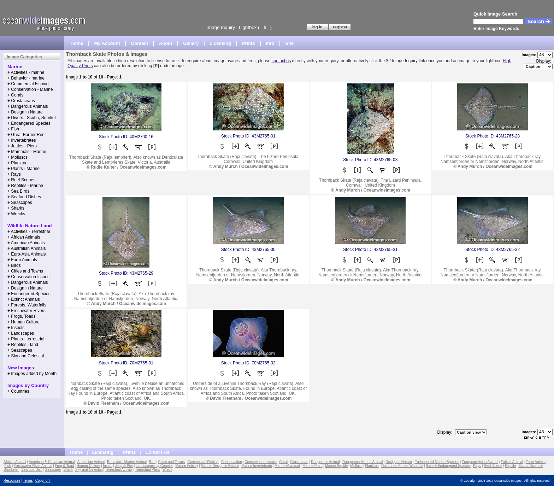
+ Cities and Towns (25, 271)
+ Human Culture (23, 322)
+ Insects (15, 327)
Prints (248, 43)
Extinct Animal (512, 462)
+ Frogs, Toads (21, 316)
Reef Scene (493, 466)
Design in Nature (398, 462)
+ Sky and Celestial (25, 355)
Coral (283, 462)
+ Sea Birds (18, 191)
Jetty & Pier (124, 466)
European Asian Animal (480, 462)
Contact (139, 43)
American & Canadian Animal (52, 462)
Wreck (167, 470)
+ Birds (14, 265)
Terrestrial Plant (147, 470)
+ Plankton (17, 162)
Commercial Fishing (202, 462)
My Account (107, 43)
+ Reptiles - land (22, 344)
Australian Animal (91, 462)
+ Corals (15, 95)
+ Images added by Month (32, 373)
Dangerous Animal (325, 462)
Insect (107, 466)
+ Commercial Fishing (27, 83)
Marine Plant (312, 466)
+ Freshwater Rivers (26, 310)
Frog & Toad (64, 466)
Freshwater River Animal (33, 466)
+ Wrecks (16, 213)
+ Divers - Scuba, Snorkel (31, 117)
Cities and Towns (171, 462)
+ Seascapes (19, 202)
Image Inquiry (220, 27)
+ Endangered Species (29, 123)
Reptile (510, 466)
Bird (152, 462)
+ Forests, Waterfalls (26, 305)
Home (77, 43)
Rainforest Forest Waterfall (402, 466)
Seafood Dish (31, 470)
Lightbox (248, 27)
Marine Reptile (336, 466)
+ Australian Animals (26, 248)
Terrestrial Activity (118, 470)
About (165, 43)
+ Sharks (15, 208)
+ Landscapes (20, 333)
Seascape (53, 470)
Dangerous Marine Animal (362, 462)
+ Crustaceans (21, 100)
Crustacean (299, 462)
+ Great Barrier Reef (26, 134)
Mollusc (356, 466)
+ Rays (14, 174)
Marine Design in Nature (220, 466)
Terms (28, 480)
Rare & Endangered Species (448, 466)
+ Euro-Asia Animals (26, 254)
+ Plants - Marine (23, 168)
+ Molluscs (17, 157)
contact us (281, 60)
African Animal (15, 462)
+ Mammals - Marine (26, 151)
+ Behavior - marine (26, 78)
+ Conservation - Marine (30, 89)
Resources (12, 480)
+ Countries (18, 391)
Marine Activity (186, 466)
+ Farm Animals (22, 259)
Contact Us (157, 452)
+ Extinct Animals (23, 299)
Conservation (231, 462)
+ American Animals (26, 242)
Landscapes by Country (154, 466)
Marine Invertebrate (256, 466)
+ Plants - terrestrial (25, 338)
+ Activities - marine (25, 72)
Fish (8, 466)
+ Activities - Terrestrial (28, 231)
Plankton (372, 466)
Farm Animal (536, 462)
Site (289, 43)
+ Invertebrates (21, 140)
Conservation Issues (260, 462)
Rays (477, 466)
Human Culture (88, 466)
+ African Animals (23, 237)
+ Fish (13, 129)
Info (270, 43)
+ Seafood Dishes (24, 196)
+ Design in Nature (25, 112)
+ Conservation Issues (28, 276)
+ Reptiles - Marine (25, 185)
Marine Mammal (287, 466)
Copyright (43, 480)
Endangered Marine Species (436, 462)
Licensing (220, 43)
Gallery (191, 43)
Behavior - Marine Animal (127, 462)
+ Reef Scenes (21, 179)
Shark (67, 470)
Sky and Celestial (88, 470)
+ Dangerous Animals (27, 106)
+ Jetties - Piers (22, 146)
